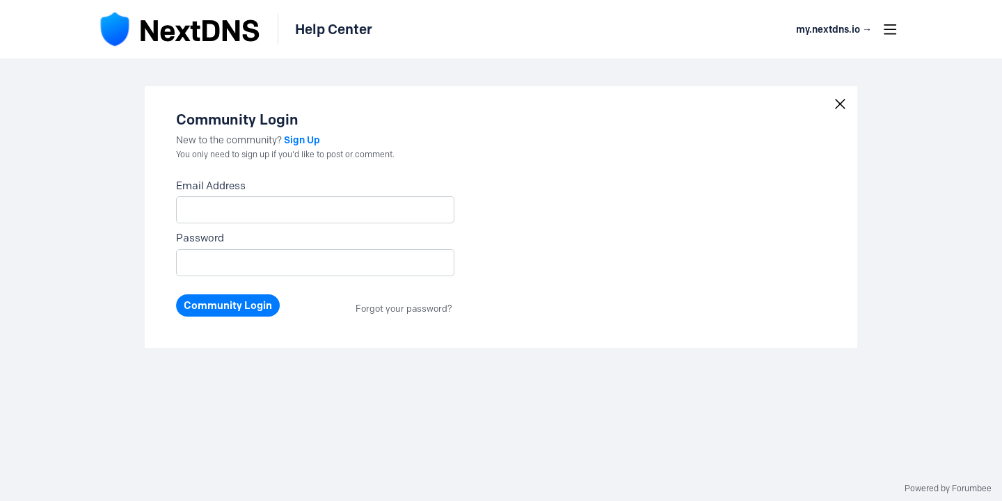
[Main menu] (889, 29)
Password (200, 238)
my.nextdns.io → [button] (834, 29)
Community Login (228, 305)
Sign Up (302, 140)
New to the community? (230, 140)
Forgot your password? (404, 308)
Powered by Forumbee (948, 488)
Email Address (211, 186)
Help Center (333, 29)
